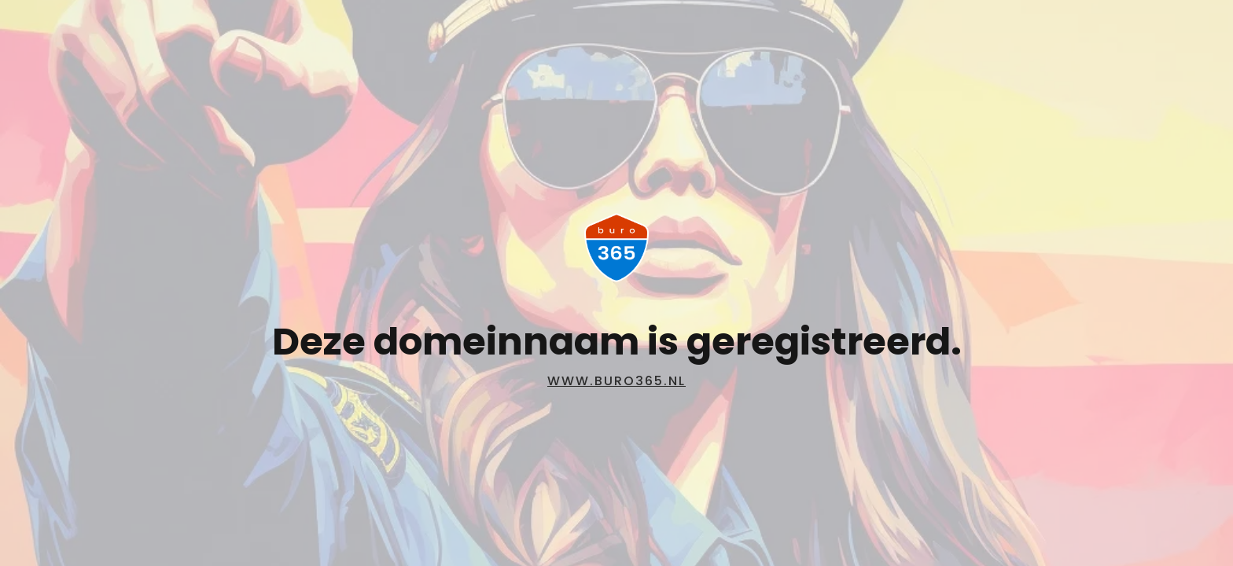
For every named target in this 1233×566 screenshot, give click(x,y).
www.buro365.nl (616, 381)
